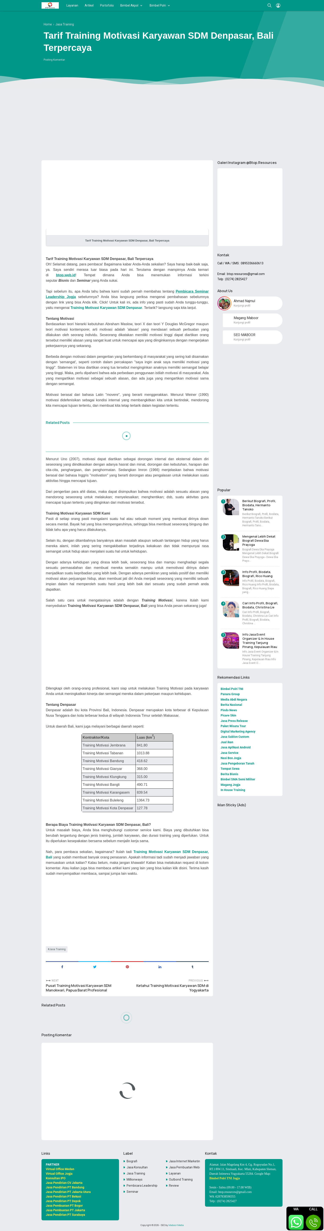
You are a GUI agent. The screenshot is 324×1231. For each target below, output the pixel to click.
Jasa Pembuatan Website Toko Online (184, 1167)
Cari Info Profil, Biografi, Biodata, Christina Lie (260, 605)
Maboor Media (176, 1225)
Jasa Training (57, 949)
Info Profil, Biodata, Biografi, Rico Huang (257, 574)
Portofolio (107, 5)
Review (174, 1185)
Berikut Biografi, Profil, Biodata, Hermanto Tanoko (259, 505)
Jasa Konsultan (137, 1167)
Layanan (72, 5)
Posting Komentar (54, 59)
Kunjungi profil (242, 305)
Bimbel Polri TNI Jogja (224, 1178)
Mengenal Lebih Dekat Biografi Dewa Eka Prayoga (258, 540)
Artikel (89, 5)
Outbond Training (181, 1179)
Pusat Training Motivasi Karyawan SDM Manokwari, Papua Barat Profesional (78, 988)
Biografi (132, 1161)
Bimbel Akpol (129, 5)
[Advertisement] (162, 123)
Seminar (132, 1191)
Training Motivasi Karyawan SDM (162, 852)
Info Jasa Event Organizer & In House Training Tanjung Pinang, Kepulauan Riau (259, 640)
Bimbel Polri (158, 5)
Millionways (134, 1179)
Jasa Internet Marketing (184, 1161)
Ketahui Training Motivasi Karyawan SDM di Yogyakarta (172, 988)
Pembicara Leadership (142, 1185)
